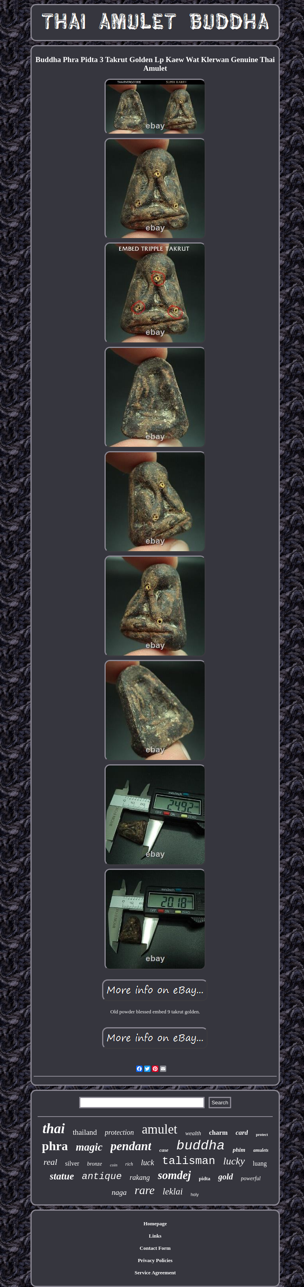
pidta (204, 1178)
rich (129, 1164)
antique (102, 1176)
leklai (173, 1191)
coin (114, 1164)
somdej (174, 1175)
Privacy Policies (155, 1260)
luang (260, 1163)
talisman (188, 1161)
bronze (94, 1164)
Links (155, 1236)
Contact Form (155, 1248)
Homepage (155, 1224)
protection (119, 1132)
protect (262, 1134)
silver (72, 1163)
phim (239, 1150)
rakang (140, 1177)
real (50, 1162)
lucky (234, 1161)
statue (62, 1176)
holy (195, 1194)
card (242, 1132)
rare (145, 1189)
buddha (200, 1145)
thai (53, 1128)
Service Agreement (155, 1273)
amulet (159, 1129)
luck (147, 1162)
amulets (261, 1150)
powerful (251, 1178)
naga (119, 1192)
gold (225, 1176)
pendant (130, 1146)
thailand (85, 1132)
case (163, 1150)
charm (218, 1132)
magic (89, 1147)
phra (55, 1146)
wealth (193, 1133)
